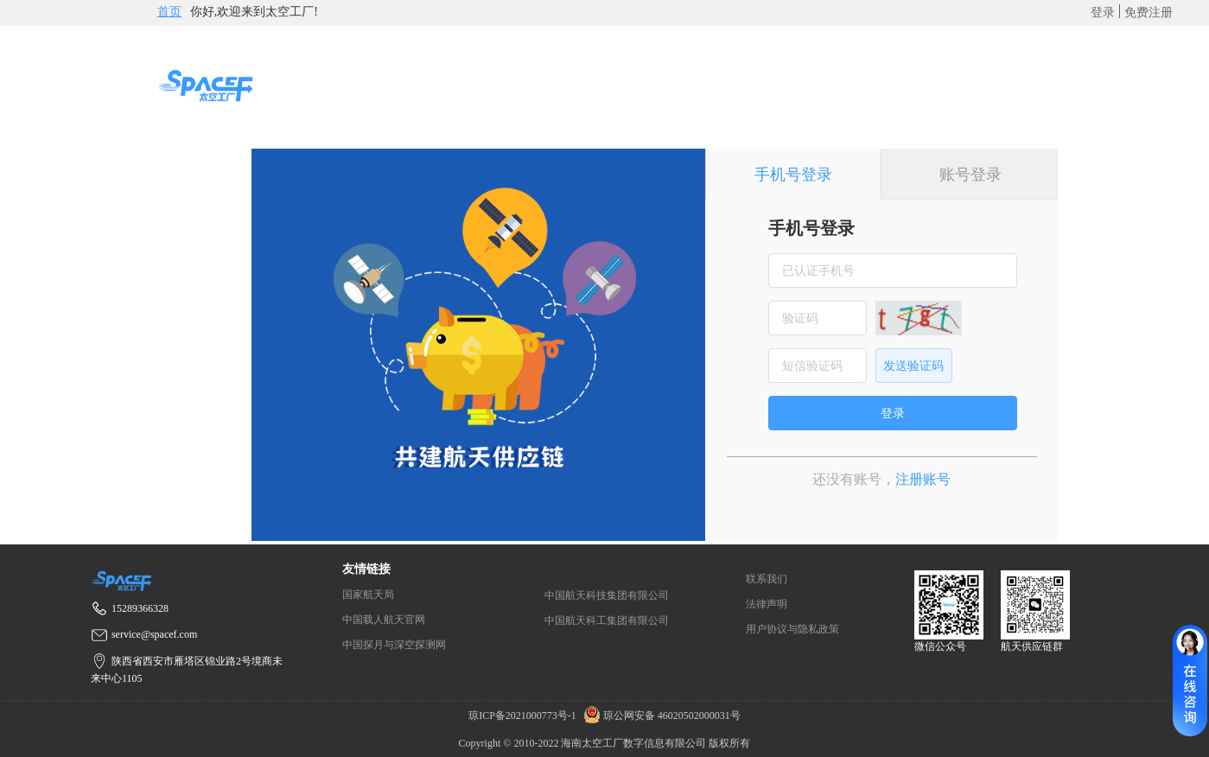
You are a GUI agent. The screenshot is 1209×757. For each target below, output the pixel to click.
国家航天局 (368, 594)
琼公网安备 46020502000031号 (660, 715)
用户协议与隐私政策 (792, 629)
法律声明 (766, 604)
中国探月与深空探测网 (394, 645)
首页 (169, 11)
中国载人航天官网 (383, 620)
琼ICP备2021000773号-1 (523, 715)
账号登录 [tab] (970, 174)
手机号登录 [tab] (793, 174)
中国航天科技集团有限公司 (606, 595)
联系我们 (766, 579)
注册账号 (923, 479)
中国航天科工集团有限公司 (606, 620)
